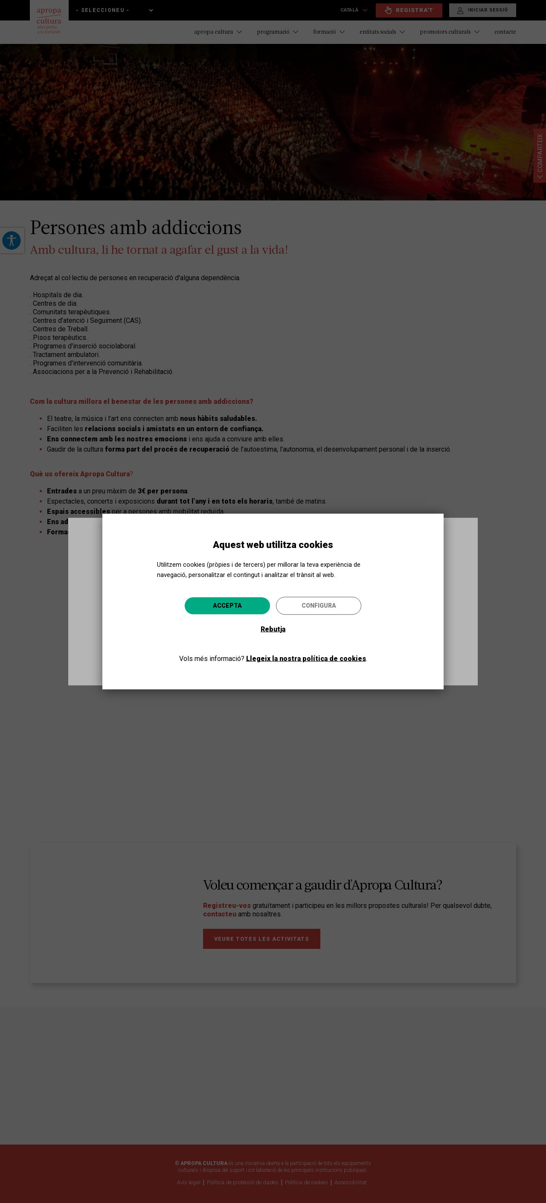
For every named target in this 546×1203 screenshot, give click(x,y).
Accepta (227, 605)
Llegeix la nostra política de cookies (306, 658)
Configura (319, 605)
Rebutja (273, 629)
